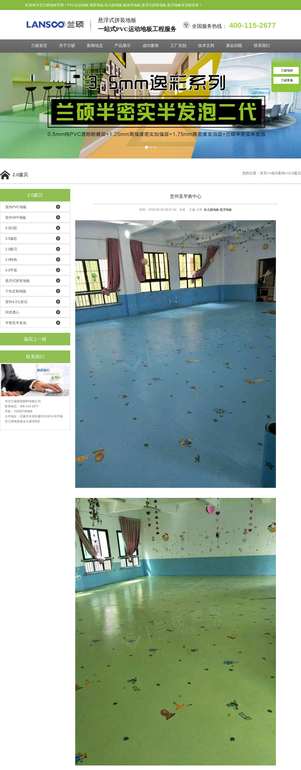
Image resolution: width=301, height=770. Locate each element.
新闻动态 (95, 45)
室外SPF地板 (15, 217)
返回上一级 (35, 339)
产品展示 (123, 45)
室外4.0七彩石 (16, 302)
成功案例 (150, 45)
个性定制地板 (15, 291)
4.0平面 (11, 270)
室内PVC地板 (16, 207)
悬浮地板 (226, 209)
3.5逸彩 (11, 239)
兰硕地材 (287, 70)
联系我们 (262, 45)
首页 (263, 173)
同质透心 (12, 312)
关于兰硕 (67, 45)
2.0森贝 (295, 173)
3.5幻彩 (11, 228)
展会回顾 (234, 45)
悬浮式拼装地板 (17, 281)
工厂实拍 (178, 45)
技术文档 (206, 45)
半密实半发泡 (15, 323)
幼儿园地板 (211, 209)
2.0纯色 (11, 260)
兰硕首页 (39, 45)
